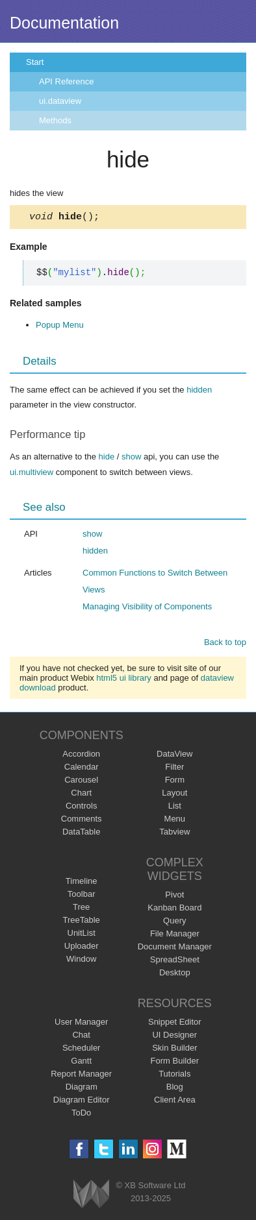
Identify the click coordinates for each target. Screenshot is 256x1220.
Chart (81, 794)
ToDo (81, 1114)
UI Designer (174, 1037)
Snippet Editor (174, 1024)
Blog (174, 1088)
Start (35, 62)
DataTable (81, 833)
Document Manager (175, 948)
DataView (174, 756)
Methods (55, 120)
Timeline (81, 883)
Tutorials (174, 1075)
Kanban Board (174, 909)
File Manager (174, 935)
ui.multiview (31, 474)
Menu (175, 820)
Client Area (175, 1101)
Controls (81, 807)
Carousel (81, 782)
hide (107, 458)
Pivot (174, 896)
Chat (81, 1037)
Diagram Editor (81, 1101)
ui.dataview (60, 101)
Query (174, 922)
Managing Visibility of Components (147, 608)
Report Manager (81, 1075)
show (131, 458)
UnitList (82, 935)
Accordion (81, 756)
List (174, 807)
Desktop (174, 974)
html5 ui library (123, 680)
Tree (81, 909)
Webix (91, 1195)
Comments (81, 820)
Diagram (81, 1088)
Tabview (174, 833)
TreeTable (81, 922)
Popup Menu (60, 327)
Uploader (81, 948)
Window (81, 961)
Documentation (64, 23)
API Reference (66, 81)
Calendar (81, 769)
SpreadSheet (174, 961)
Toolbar (82, 896)
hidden (199, 391)
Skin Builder (174, 1050)
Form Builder (175, 1063)
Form (175, 782)
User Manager (81, 1024)
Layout (174, 794)
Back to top (225, 644)
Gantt (81, 1063)
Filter (174, 769)
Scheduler (81, 1050)
